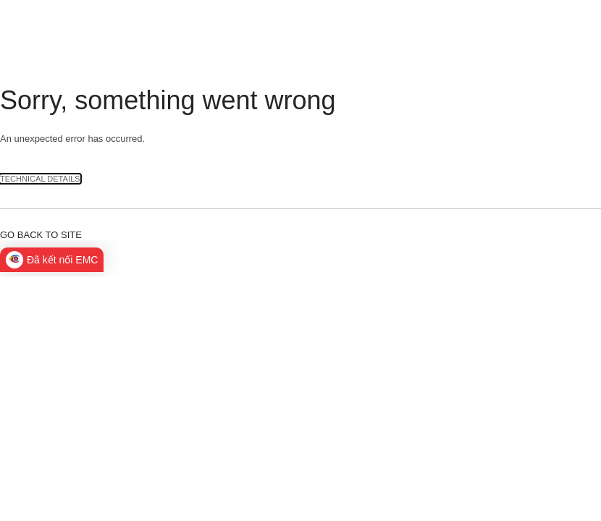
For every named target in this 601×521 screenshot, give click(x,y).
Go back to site (41, 234)
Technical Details (40, 178)
